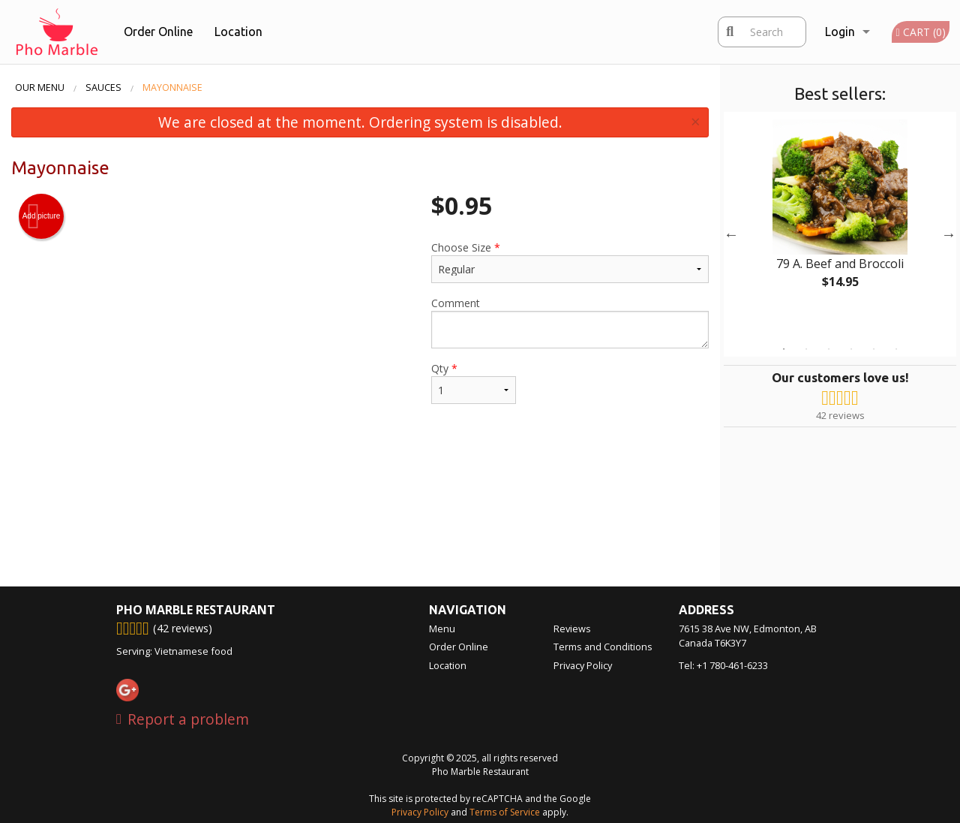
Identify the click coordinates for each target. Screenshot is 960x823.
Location (238, 31)
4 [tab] (851, 349)
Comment (570, 322)
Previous (731, 234)
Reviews (572, 628)
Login (840, 31)
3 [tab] (828, 349)
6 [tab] (896, 349)
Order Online (158, 31)
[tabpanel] (840, 216)
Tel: (723, 665)
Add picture (41, 216)
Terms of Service (505, 812)
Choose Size (570, 261)
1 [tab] (783, 349)
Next (948, 234)
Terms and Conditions (603, 646)
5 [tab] (873, 349)
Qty (473, 382)
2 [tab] (806, 349)
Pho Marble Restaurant (195, 609)
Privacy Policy (583, 665)
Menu (442, 628)
